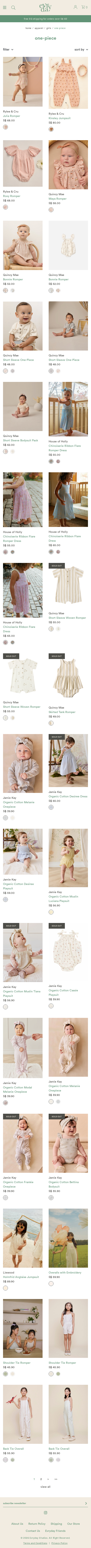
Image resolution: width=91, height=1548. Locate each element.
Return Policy (36, 1524)
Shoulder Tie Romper (16, 1363)
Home (28, 28)
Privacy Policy (59, 1543)
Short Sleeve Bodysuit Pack (20, 440)
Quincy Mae (56, 194)
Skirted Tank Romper (62, 712)
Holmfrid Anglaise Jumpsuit (21, 1277)
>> (56, 1479)
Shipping (56, 1524)
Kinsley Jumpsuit (60, 118)
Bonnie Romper (13, 279)
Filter (6, 49)
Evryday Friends (55, 1531)
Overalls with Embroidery (65, 1272)
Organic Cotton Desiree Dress (68, 796)
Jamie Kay (9, 798)
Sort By (79, 49)
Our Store (73, 1524)
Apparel (39, 28)
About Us (17, 1524)
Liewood (8, 1272)
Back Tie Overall (13, 1448)
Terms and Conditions (35, 1543)
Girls (48, 28)
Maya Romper (57, 198)
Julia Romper (11, 116)
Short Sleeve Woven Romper (67, 618)
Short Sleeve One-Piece (18, 360)
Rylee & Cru (10, 111)
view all (45, 1486)
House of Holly (58, 441)
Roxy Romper (11, 196)
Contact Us (33, 1531)
